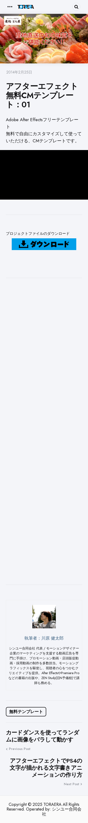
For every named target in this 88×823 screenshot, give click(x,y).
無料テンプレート (26, 712)
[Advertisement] (44, 431)
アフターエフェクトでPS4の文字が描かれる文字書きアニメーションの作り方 (46, 767)
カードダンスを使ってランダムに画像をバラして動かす (42, 736)
